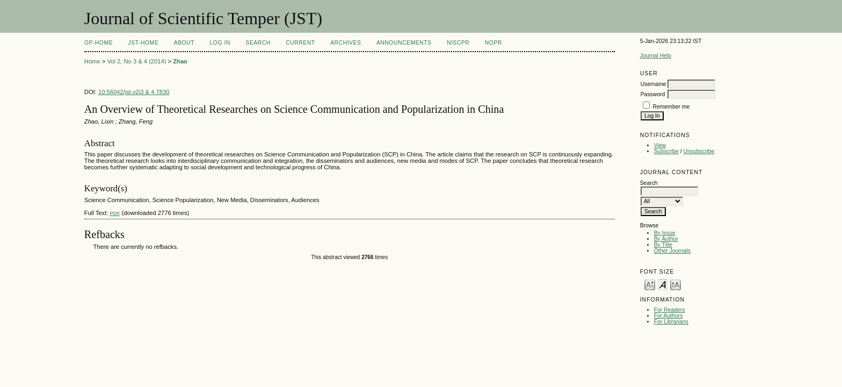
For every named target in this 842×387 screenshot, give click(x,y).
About (184, 43)
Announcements (404, 43)
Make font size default (662, 284)
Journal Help (655, 56)
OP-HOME (98, 43)
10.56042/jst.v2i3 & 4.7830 (134, 92)
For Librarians (671, 322)
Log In (220, 43)
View (660, 145)
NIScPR (458, 43)
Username (653, 84)
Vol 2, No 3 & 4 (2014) (136, 61)
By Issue (665, 233)
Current (300, 43)
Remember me (671, 107)
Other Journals (672, 251)
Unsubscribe (699, 151)
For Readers (669, 310)
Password (653, 94)
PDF (115, 213)
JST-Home (143, 43)
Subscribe (666, 151)
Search (257, 43)
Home (92, 61)
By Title (663, 245)
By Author (666, 239)
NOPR (493, 43)
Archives (345, 43)
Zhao (180, 61)
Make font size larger (675, 284)
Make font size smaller (649, 284)
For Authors (668, 316)
